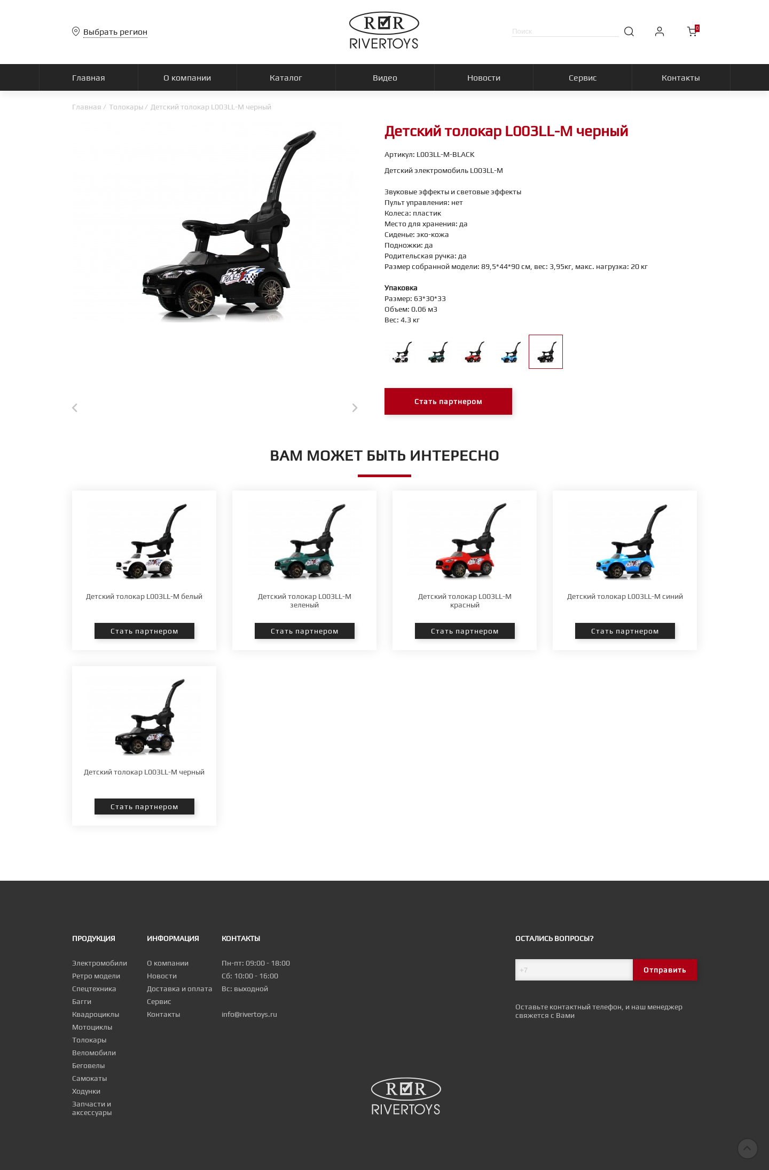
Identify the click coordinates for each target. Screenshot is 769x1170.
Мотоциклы (92, 1030)
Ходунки (86, 1094)
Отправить (665, 973)
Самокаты (89, 1082)
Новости (162, 979)
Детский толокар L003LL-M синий (625, 633)
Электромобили (99, 966)
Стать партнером (448, 401)
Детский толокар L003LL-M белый (144, 633)
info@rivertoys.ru (249, 1018)
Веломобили (94, 1056)
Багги (81, 1005)
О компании (168, 966)
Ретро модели (96, 979)
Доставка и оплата (180, 992)
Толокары (126, 106)
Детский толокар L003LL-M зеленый (304, 637)
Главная (86, 106)
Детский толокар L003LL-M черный (144, 809)
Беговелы (88, 1069)
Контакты (163, 1018)
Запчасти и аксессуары (92, 1111)
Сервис (159, 1005)
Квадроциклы (95, 1018)
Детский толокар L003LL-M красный (465, 637)
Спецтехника (94, 992)
